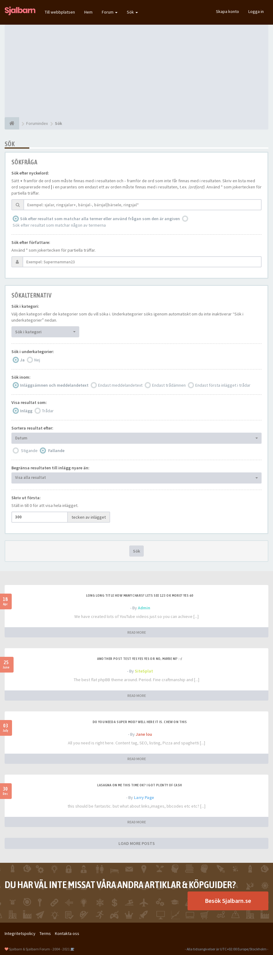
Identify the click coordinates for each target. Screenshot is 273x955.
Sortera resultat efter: (32, 428)
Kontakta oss (67, 933)
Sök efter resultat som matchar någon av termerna (59, 225)
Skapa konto (227, 11)
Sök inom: (21, 377)
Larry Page (144, 797)
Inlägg (26, 411)
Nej (37, 360)
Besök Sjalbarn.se (228, 900)
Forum (110, 12)
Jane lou (144, 734)
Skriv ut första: (26, 497)
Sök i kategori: (25, 306)
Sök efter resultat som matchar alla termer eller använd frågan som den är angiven (100, 218)
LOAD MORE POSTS (136, 843)
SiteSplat (144, 671)
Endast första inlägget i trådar (222, 385)
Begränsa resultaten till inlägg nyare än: (50, 468)
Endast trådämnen (169, 385)
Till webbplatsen (60, 12)
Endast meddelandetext (120, 385)
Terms (45, 933)
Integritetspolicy (20, 933)
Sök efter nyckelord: (30, 173)
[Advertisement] (136, 71)
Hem (88, 12)
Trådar (48, 411)
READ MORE (136, 632)
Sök (132, 12)
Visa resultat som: (29, 402)
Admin (144, 608)
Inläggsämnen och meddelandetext (54, 385)
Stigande (29, 450)
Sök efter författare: (30, 242)
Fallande (56, 450)
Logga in (256, 11)
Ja (22, 360)
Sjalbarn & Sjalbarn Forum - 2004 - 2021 (39, 949)
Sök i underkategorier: (32, 351)
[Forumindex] (12, 123)
